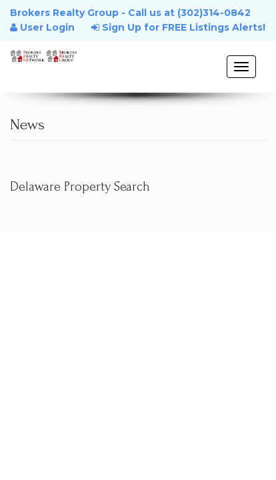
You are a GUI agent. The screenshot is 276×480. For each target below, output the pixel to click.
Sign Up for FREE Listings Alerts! (178, 27)
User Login (42, 27)
